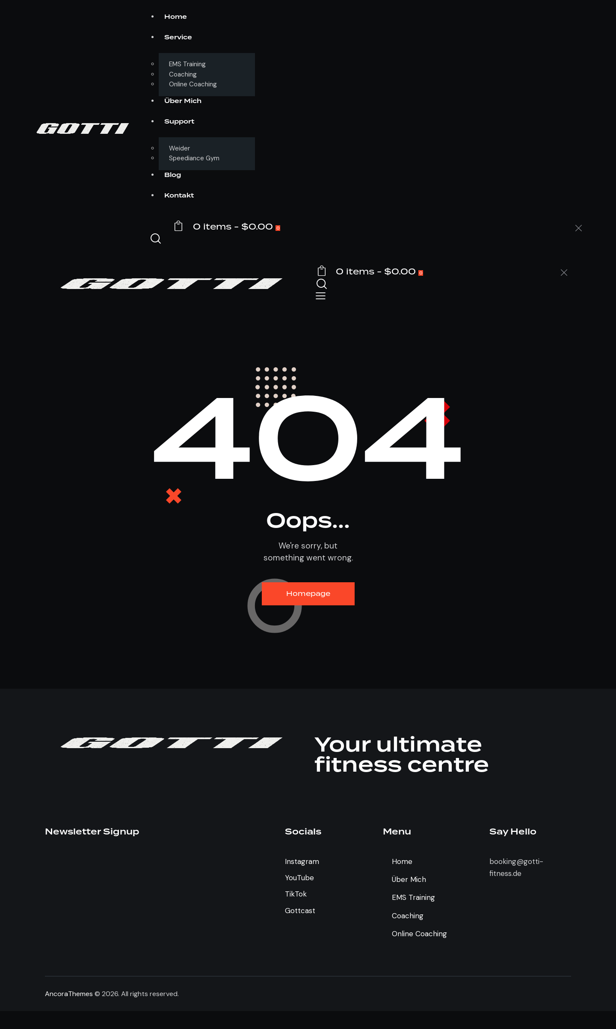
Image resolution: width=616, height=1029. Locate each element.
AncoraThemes (69, 993)
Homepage (308, 593)
